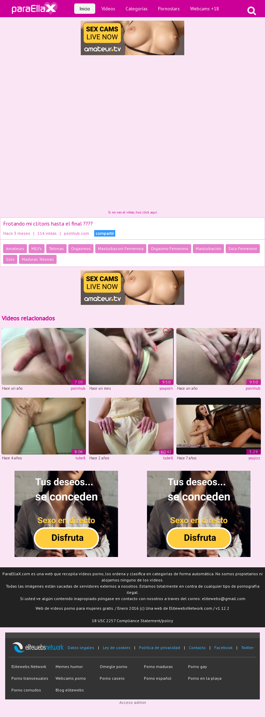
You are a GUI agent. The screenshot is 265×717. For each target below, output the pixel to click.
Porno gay (197, 666)
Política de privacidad (159, 647)
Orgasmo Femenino (169, 248)
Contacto (197, 647)
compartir (105, 233)
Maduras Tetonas (38, 259)
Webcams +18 (204, 9)
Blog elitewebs (70, 690)
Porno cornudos (26, 690)
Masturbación (208, 248)
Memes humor (69, 666)
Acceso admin (132, 702)
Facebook (223, 647)
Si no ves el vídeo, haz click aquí (132, 212)
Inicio (84, 9)
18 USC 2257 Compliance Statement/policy (132, 620)
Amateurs (15, 248)
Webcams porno (71, 678)
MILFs (36, 248)
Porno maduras (158, 666)
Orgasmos (81, 248)
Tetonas (56, 248)
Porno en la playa (205, 678)
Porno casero (112, 678)
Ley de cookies (116, 647)
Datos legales (81, 647)
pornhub (78, 388)
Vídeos (108, 9)
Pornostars (169, 9)
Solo (10, 259)
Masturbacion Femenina (121, 248)
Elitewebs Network (28, 666)
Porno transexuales (29, 678)
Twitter (247, 647)
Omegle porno (113, 666)
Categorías (137, 9)
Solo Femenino (242, 248)
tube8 (80, 458)
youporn (166, 388)
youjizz (254, 458)
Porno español (157, 678)
